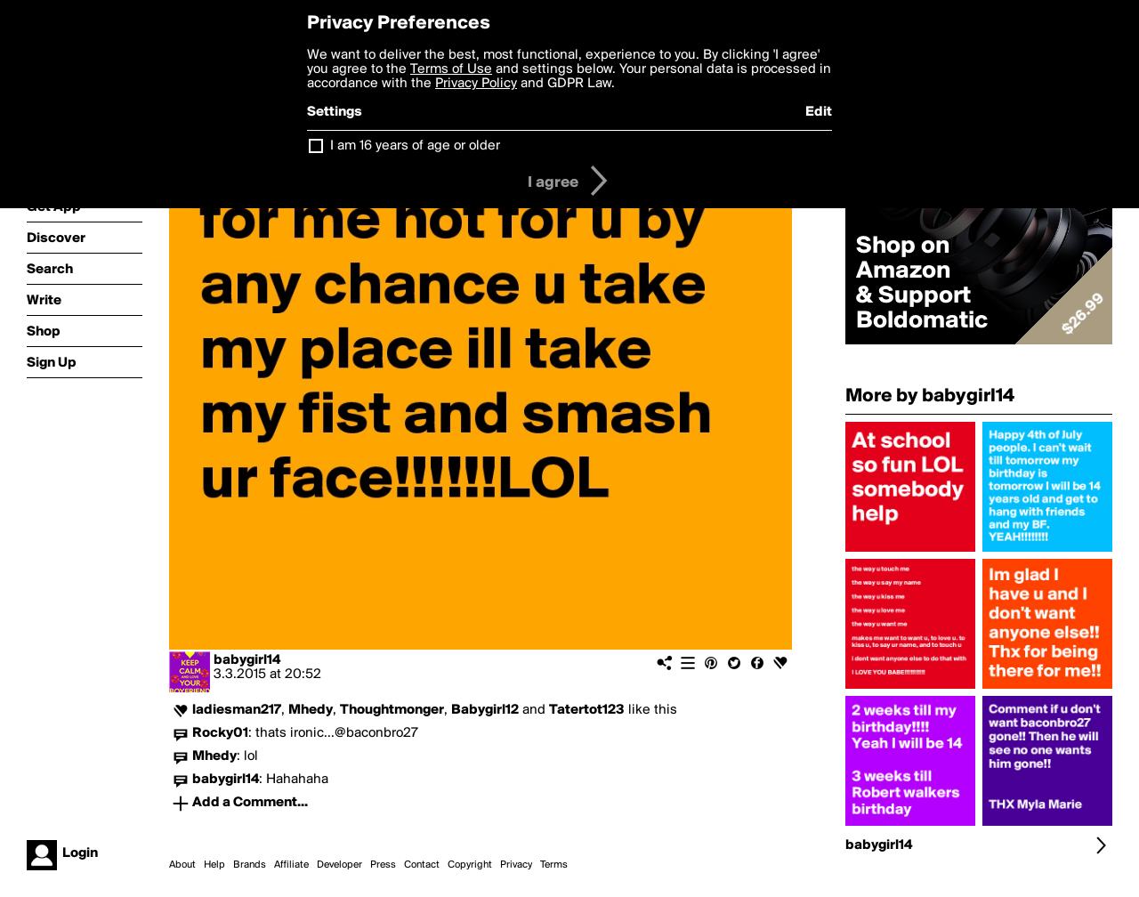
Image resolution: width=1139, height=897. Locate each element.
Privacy (516, 865)
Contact (422, 865)
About (182, 865)
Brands (249, 865)
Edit (818, 112)
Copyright (470, 865)
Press (383, 865)
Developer (339, 865)
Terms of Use (451, 69)
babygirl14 (247, 660)
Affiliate (291, 865)
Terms (554, 865)
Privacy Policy (476, 84)
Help (214, 865)
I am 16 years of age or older (415, 146)
